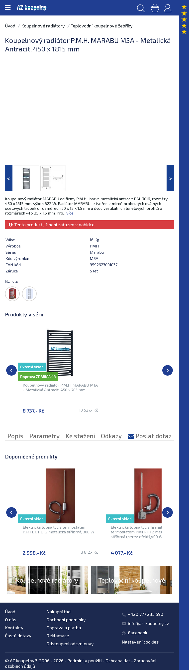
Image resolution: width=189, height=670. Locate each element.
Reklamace (57, 635)
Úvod (10, 25)
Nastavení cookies (140, 642)
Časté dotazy (18, 635)
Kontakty (14, 627)
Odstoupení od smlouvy (70, 643)
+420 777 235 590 (145, 614)
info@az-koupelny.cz (148, 623)
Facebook (137, 632)
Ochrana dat (117, 660)
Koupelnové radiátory (43, 25)
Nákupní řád (58, 611)
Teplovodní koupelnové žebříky (102, 25)
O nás (10, 619)
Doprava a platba (63, 627)
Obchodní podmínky (66, 619)
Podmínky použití (84, 660)
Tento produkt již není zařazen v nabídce (51, 224)
